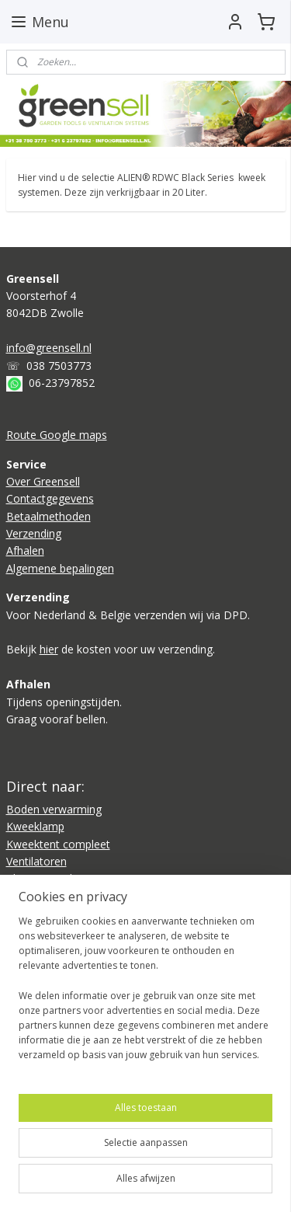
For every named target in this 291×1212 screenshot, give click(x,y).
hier (49, 649)
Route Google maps (56, 434)
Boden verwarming (54, 809)
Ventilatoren (36, 861)
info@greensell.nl (49, 347)
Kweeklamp (35, 826)
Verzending (33, 533)
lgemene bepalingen (63, 568)
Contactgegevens (50, 498)
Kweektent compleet (58, 844)
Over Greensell (43, 481)
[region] (145, 994)
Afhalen (25, 550)
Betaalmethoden (48, 516)
